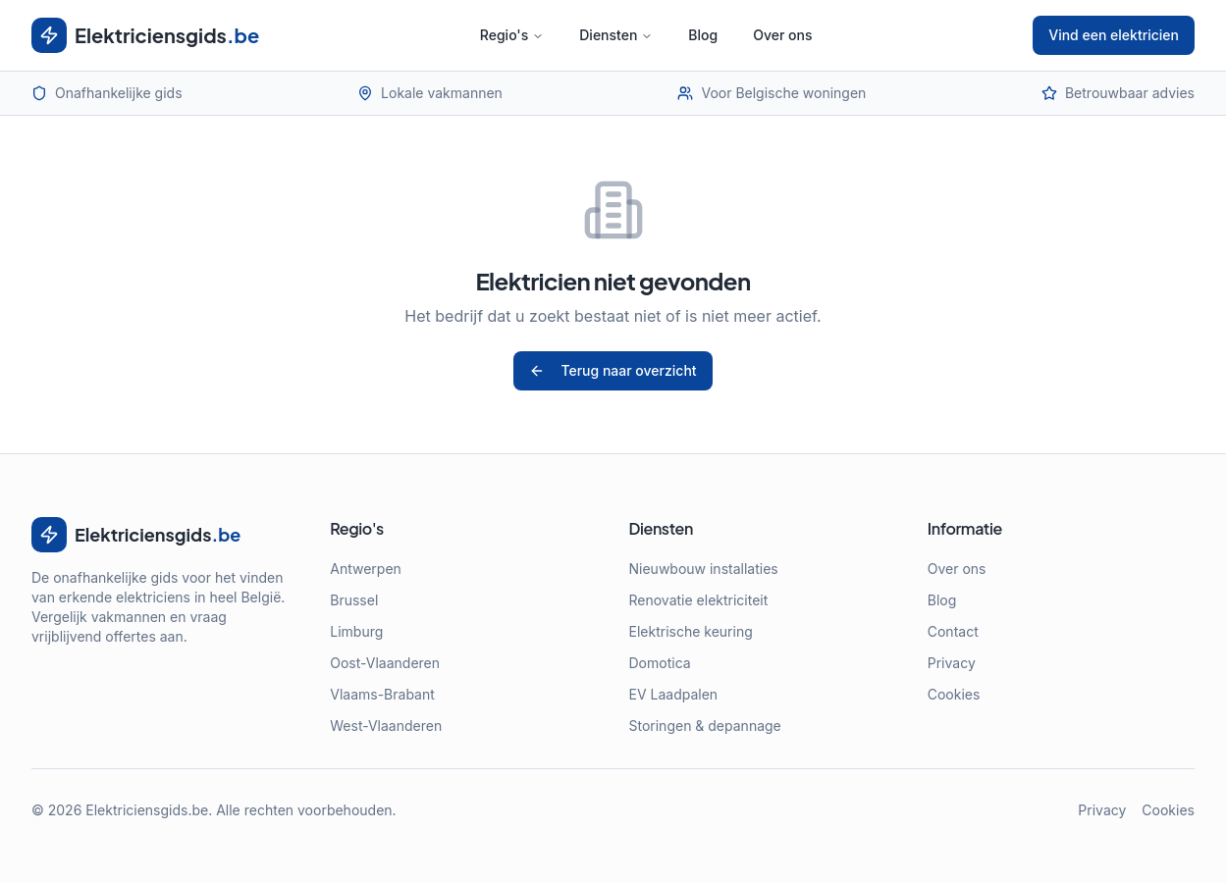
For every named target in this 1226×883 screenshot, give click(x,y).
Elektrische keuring (691, 631)
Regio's (512, 34)
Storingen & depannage (705, 725)
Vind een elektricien (1113, 34)
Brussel (354, 600)
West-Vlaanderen (386, 725)
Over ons (782, 34)
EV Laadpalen (674, 694)
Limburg (356, 631)
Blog (703, 34)
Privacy (952, 662)
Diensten (616, 34)
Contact (953, 631)
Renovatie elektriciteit (699, 600)
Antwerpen (365, 568)
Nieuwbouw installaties (703, 568)
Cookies (954, 694)
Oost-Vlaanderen (385, 662)
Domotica (660, 662)
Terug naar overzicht (612, 370)
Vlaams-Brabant (382, 694)
